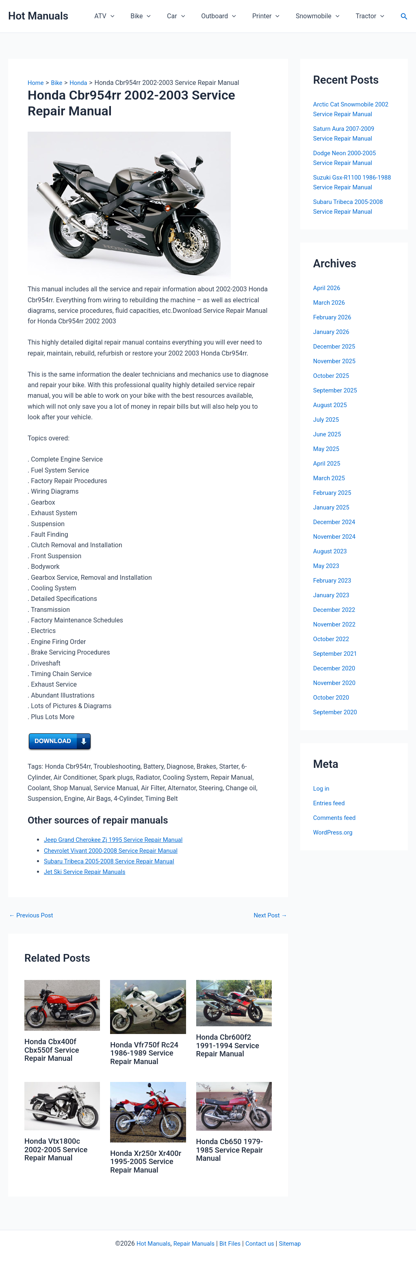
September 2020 (337, 712)
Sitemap (296, 1243)
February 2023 (334, 580)
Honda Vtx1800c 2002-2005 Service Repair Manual (58, 1149)
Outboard (229, 16)
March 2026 (330, 302)
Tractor (371, 16)
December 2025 (336, 346)
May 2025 (327, 449)
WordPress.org (334, 832)
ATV (125, 16)
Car (190, 16)
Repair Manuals (192, 1243)
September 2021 (337, 653)
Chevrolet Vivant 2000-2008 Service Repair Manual (116, 850)
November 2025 (336, 361)
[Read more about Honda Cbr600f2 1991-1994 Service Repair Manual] (234, 1002)
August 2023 (331, 551)
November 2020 (336, 683)
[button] (132, 16)
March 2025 (330, 478)
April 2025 (328, 463)
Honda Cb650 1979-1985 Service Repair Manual (232, 1149)
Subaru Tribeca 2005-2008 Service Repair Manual (115, 861)
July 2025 (327, 419)
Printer (274, 16)
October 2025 (332, 375)
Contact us (263, 1243)
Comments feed (336, 818)
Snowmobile (322, 16)
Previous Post (33, 915)
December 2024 (336, 522)
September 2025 (337, 390)
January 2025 (333, 507)
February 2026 (334, 317)
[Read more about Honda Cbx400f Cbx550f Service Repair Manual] (62, 1005)
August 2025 (331, 405)
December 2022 (336, 609)
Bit (223, 1243)
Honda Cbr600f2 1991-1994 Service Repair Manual (230, 1045)
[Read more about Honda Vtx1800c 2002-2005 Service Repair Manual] (62, 1105)
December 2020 (336, 668)
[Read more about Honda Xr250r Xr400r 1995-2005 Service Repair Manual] (148, 1111)
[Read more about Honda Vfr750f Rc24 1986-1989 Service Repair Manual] (148, 1006)
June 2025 (328, 434)
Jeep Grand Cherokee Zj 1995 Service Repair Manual (119, 839)
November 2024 (336, 536)
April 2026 (328, 288)
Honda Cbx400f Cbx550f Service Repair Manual (54, 1049)
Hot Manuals (38, 16)
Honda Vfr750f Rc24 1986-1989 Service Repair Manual (147, 1053)
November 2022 (336, 624)
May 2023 (327, 566)
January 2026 (333, 332)
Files (236, 1243)
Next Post (269, 915)
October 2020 (332, 697)
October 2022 (332, 639)
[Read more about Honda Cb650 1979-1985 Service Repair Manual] (234, 1105)
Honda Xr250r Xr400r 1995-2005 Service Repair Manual (143, 1165)
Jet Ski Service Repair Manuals (88, 872)
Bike (158, 16)
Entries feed (330, 803)
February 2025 (334, 492)
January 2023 (333, 595)
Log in (322, 788)
